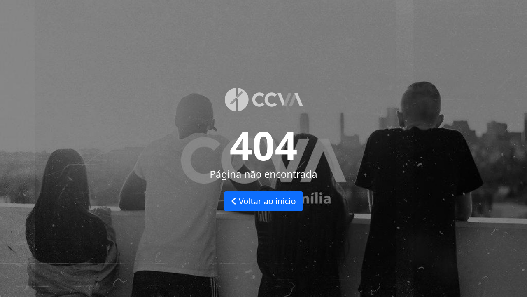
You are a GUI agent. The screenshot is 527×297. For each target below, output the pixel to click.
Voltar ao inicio (263, 201)
